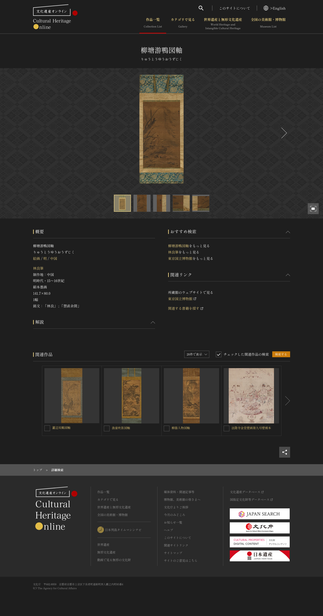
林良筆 (38, 268)
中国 (53, 258)
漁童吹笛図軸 (121, 428)
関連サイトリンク (176, 545)
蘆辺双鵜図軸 (61, 427)
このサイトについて (234, 8)
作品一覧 (153, 24)
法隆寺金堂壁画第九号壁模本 (251, 428)
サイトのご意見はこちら (181, 560)
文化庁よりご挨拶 (176, 507)
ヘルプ (168, 530)
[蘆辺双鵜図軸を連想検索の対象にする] (47, 428)
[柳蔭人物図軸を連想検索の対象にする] (166, 428)
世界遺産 (103, 544)
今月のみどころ (174, 515)
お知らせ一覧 (173, 522)
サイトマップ (173, 553)
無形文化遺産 (106, 552)
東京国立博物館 (180, 258)
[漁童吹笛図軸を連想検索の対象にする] (107, 428)
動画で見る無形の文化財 (114, 560)
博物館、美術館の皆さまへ (182, 499)
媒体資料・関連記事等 (179, 492)
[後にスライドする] (283, 133)
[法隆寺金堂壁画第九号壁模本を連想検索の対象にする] (226, 428)
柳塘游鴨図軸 (178, 245)
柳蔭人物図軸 (181, 428)
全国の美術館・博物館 (268, 24)
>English (275, 8)
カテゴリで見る (183, 24)
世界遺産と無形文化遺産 (223, 24)
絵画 (36, 258)
